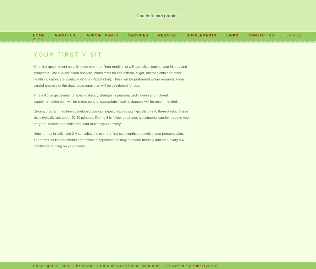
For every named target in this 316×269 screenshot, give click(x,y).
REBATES (167, 35)
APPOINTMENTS (102, 35)
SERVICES (138, 35)
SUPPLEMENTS (202, 35)
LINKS (232, 35)
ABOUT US (66, 35)
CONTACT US (262, 35)
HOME (39, 35)
